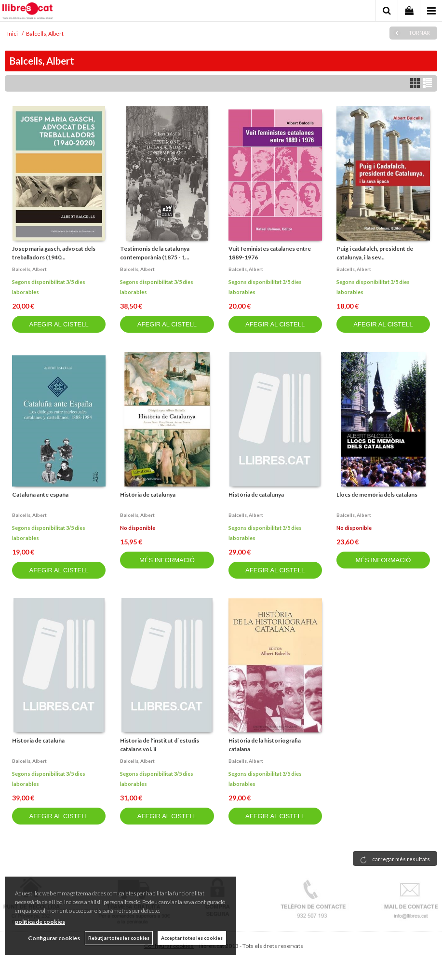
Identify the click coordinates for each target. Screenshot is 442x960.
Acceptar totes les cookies (192, 938)
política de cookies (40, 921)
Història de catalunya (147, 494)
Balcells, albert (29, 269)
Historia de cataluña (38, 740)
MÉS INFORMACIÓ (167, 560)
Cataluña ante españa (40, 494)
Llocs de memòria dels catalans (376, 494)
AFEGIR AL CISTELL (59, 324)
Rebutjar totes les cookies (118, 938)
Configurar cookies (54, 938)
